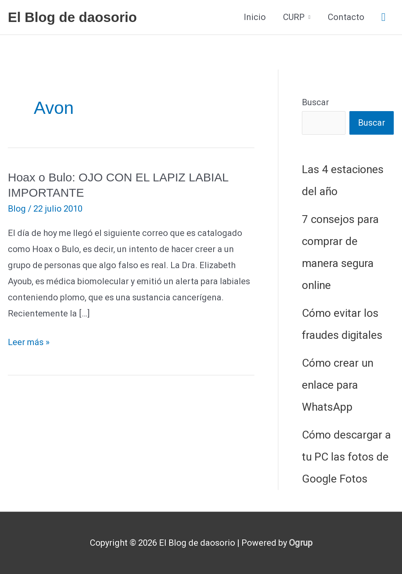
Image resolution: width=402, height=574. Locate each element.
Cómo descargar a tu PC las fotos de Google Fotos (346, 456)
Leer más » (28, 343)
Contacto (346, 17)
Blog (17, 209)
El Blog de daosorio (72, 17)
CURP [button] (294, 17)
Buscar (315, 102)
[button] (384, 17)
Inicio (255, 17)
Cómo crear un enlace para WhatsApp (337, 384)
